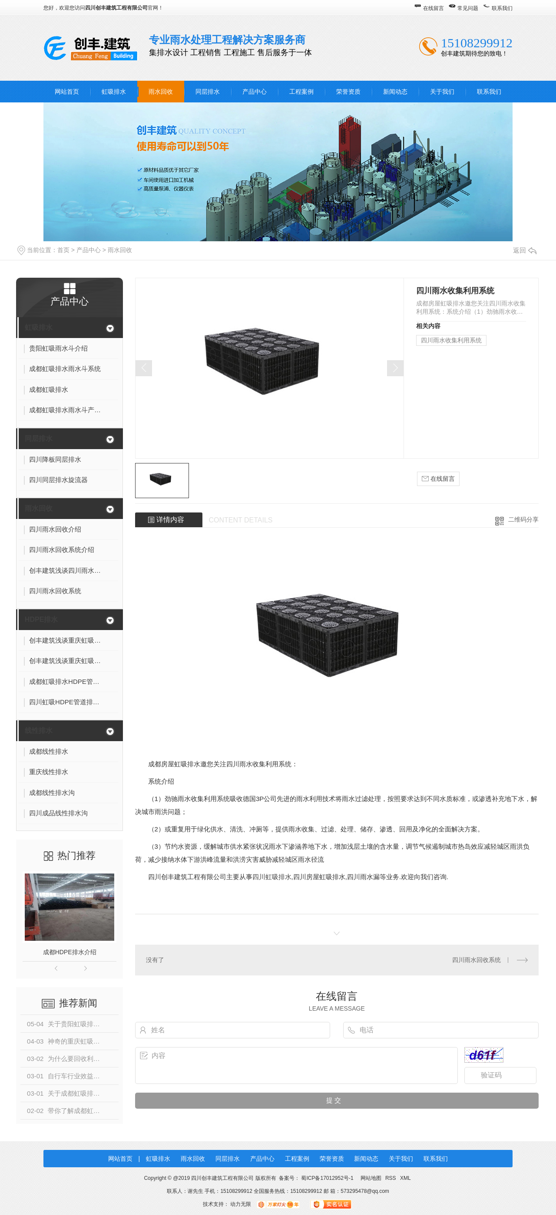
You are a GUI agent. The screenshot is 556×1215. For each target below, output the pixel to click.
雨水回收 (161, 91)
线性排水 (39, 730)
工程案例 (301, 91)
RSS (391, 1178)
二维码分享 (523, 519)
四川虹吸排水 (271, 876)
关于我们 (442, 91)
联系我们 (502, 8)
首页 (63, 249)
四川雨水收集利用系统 (451, 340)
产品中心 (254, 91)
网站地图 (371, 1178)
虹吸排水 (114, 91)
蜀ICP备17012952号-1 (327, 1178)
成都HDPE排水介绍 (69, 952)
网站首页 (67, 91)
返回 (524, 250)
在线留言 (433, 8)
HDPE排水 (41, 619)
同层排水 (207, 91)
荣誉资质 (348, 91)
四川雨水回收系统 (476, 959)
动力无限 (240, 1204)
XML (405, 1178)
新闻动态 (395, 91)
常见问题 (467, 8)
